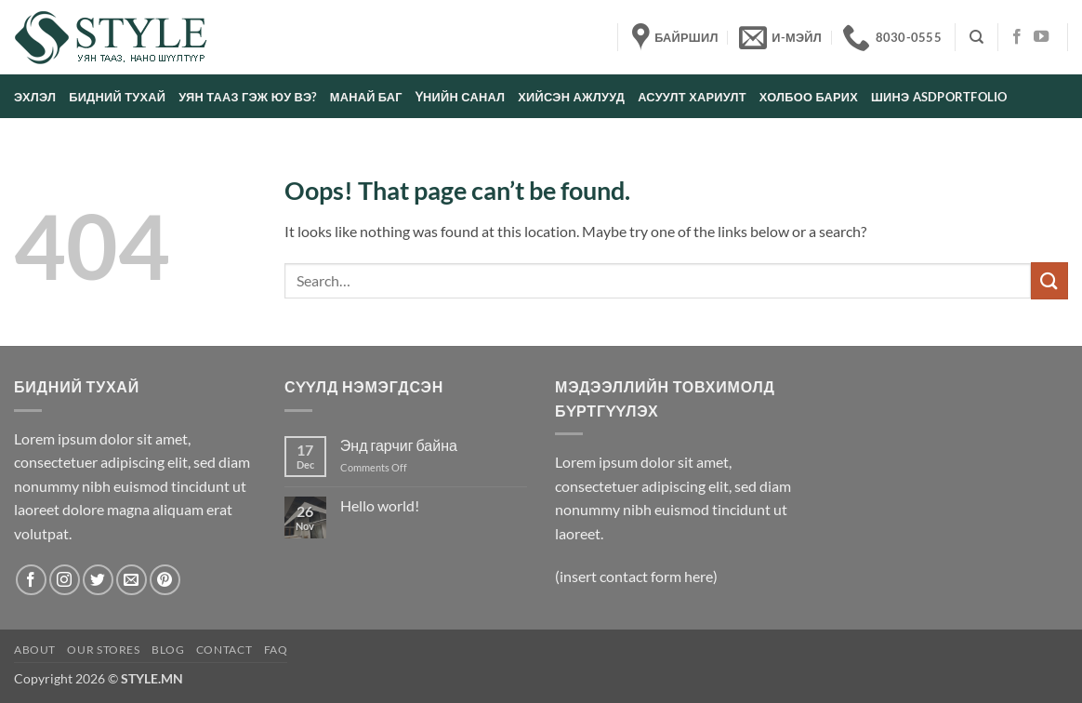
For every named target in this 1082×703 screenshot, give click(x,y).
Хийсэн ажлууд (571, 96)
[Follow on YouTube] (1041, 37)
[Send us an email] (131, 579)
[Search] (976, 37)
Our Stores (103, 650)
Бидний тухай (117, 96)
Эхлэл (35, 96)
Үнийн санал (460, 96)
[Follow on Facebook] (1016, 37)
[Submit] (1049, 280)
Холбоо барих (808, 96)
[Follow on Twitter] (98, 579)
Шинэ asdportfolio (939, 96)
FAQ (276, 650)
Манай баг (366, 96)
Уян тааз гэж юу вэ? (247, 96)
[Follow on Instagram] (64, 579)
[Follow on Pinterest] (165, 579)
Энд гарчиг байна (398, 445)
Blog (168, 650)
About (35, 650)
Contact (224, 650)
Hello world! (379, 505)
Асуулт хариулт (692, 96)
